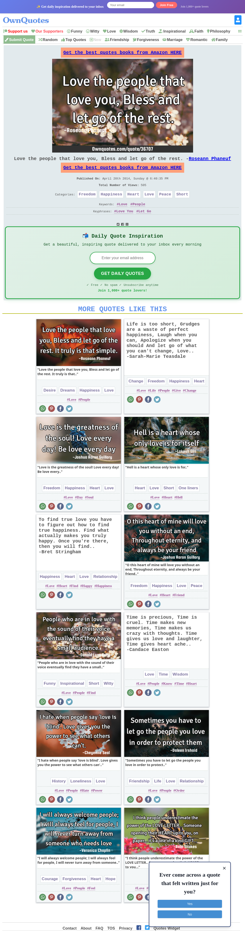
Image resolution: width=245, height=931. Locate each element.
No (190, 913)
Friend (179, 610)
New (97, 40)
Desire (49, 405)
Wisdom (130, 31)
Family (222, 40)
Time (163, 689)
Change (135, 396)
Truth (150, 31)
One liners (188, 503)
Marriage (175, 40)
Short (182, 202)
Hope (110, 893)
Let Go (144, 220)
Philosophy (220, 31)
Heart (133, 202)
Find (74, 600)
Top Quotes (76, 40)
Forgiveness (148, 40)
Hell (179, 512)
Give (177, 405)
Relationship (105, 591)
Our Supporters (49, 31)
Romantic (198, 40)
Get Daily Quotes (122, 285)
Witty (94, 31)
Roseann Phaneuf (210, 162)
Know (167, 698)
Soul (90, 512)
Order (180, 805)
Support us (17, 31)
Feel (92, 903)
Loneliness (80, 796)
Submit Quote (21, 40)
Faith (198, 31)
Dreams (67, 405)
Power (97, 805)
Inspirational (174, 31)
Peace (165, 202)
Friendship (119, 40)
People (138, 213)
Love (111, 31)
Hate (85, 805)
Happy (87, 600)
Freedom (87, 202)
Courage (50, 893)
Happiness (111, 202)
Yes (190, 903)
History (59, 796)
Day (80, 512)
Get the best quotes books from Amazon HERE (122, 54)
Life (153, 405)
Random (50, 40)
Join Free (166, 5)
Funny (76, 31)
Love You (124, 220)
